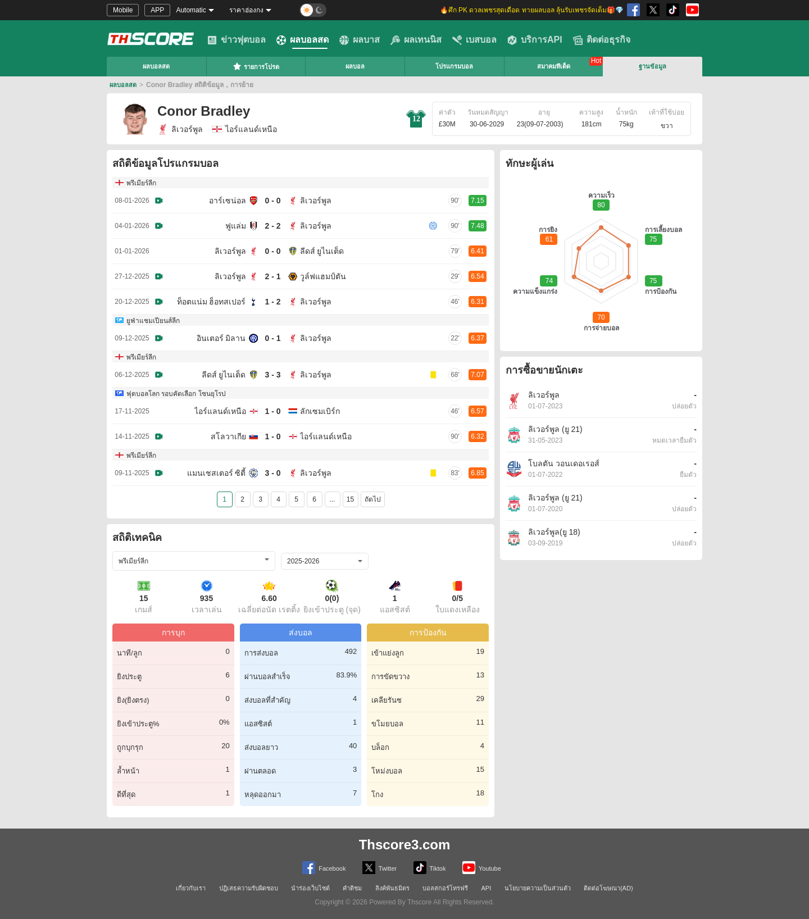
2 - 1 (272, 276)
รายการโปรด (256, 66)
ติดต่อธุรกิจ (601, 40)
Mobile (123, 10)
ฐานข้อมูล (652, 66)
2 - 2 (272, 225)
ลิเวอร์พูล (180, 129)
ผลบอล (355, 66)
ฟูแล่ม (235, 225)
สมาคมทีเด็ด (553, 66)
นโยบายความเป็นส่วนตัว (538, 888)
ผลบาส (359, 40)
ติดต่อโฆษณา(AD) (608, 888)
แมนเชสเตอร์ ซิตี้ (216, 472)
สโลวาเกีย (228, 436)
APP (157, 10)
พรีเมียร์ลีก (141, 183)
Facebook (324, 867)
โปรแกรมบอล (454, 66)
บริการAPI (534, 40)
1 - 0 (272, 411)
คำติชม (352, 888)
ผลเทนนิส (416, 40)
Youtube (481, 867)
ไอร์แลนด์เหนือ (220, 411)
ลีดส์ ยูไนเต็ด (322, 251)
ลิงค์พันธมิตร (392, 888)
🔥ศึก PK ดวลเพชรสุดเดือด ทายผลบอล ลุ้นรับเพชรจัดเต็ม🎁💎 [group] (532, 10)
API (486, 888)
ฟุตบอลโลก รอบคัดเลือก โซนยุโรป (176, 394)
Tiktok (429, 867)
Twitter (379, 867)
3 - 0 (272, 472)
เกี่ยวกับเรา (191, 888)
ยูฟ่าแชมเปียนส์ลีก (153, 321)
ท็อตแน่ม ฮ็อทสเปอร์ (211, 301)
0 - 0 (272, 200)
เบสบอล (474, 40)
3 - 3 (272, 374)
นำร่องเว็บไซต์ (310, 888)
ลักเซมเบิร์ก (320, 411)
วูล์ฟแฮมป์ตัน (323, 276)
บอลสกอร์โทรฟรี (445, 888)
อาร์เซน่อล (227, 200)
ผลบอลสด (302, 40)
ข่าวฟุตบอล (236, 40)
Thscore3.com (405, 844)
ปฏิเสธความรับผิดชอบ (248, 888)
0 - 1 (272, 338)
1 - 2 (272, 301)
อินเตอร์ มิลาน (221, 338)
